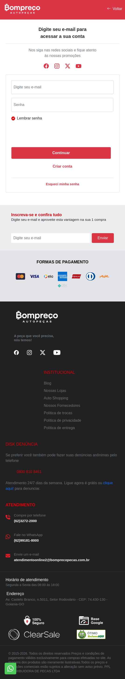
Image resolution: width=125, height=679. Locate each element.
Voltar (114, 9)
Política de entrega (59, 428)
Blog (47, 383)
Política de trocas (58, 413)
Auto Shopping (56, 398)
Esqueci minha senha (62, 184)
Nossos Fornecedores (62, 405)
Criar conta (62, 166)
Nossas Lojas (55, 391)
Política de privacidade (62, 420)
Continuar (61, 153)
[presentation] (49, 134)
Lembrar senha (29, 118)
